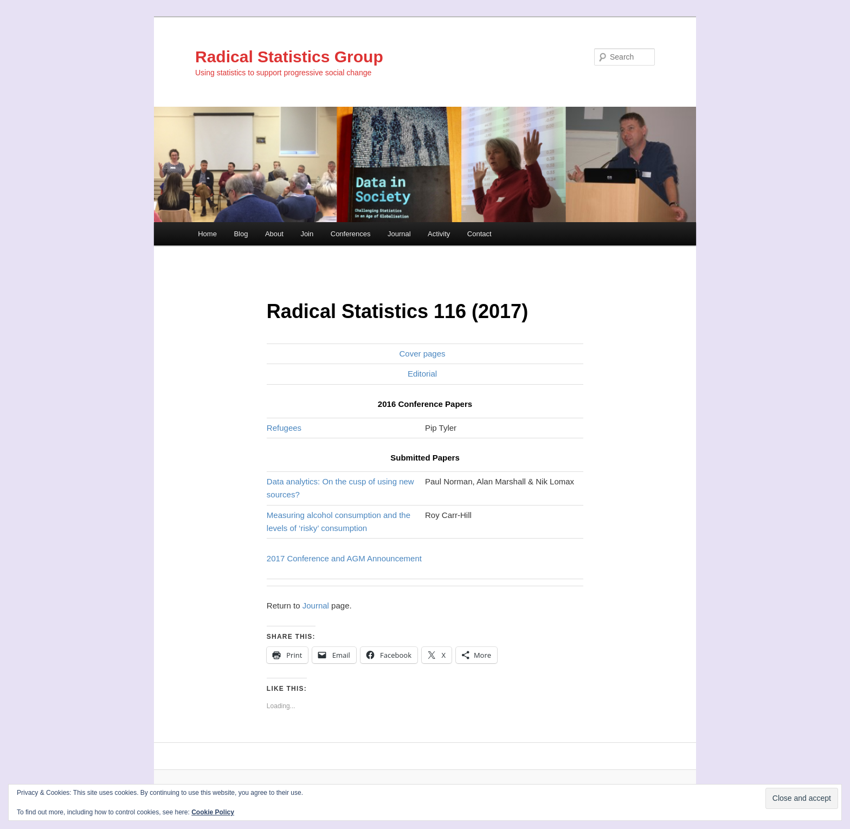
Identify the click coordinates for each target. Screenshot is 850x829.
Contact (479, 234)
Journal (399, 234)
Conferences (351, 234)
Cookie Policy (212, 812)
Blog (241, 234)
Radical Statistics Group (289, 57)
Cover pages (422, 353)
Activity (439, 234)
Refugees (284, 427)
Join (306, 234)
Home (207, 234)
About (274, 234)
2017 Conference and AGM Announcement (344, 558)
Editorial (422, 373)
